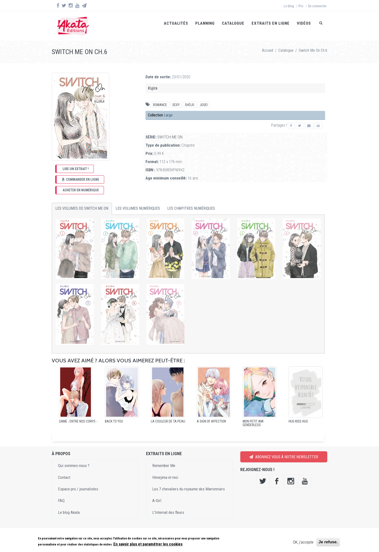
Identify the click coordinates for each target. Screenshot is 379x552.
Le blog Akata (69, 506)
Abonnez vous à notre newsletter (283, 451)
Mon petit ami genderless (253, 417)
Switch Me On (169, 131)
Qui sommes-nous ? (73, 460)
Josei (204, 99)
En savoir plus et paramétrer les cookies (147, 544)
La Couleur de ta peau (168, 415)
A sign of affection (211, 415)
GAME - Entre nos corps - (78, 415)
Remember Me (163, 460)
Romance (160, 99)
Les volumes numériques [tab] (138, 203)
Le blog (289, 6)
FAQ (61, 495)
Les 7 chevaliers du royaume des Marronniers (188, 483)
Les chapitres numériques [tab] (191, 203)
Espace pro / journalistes (78, 483)
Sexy (176, 99)
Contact (64, 471)
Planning (205, 23)
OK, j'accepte (303, 542)
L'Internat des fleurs (168, 506)
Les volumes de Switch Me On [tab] (81, 203)
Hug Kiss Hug (298, 415)
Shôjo (189, 99)
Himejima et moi (165, 471)
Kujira (152, 82)
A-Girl (156, 495)
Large (168, 109)
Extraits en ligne (271, 23)
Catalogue (233, 23)
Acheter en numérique (81, 184)
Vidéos (304, 23)
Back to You (114, 415)
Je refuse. (328, 542)
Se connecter (317, 6)
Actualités (176, 23)
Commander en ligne (80, 174)
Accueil (267, 44)
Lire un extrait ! (76, 163)
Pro (301, 6)
